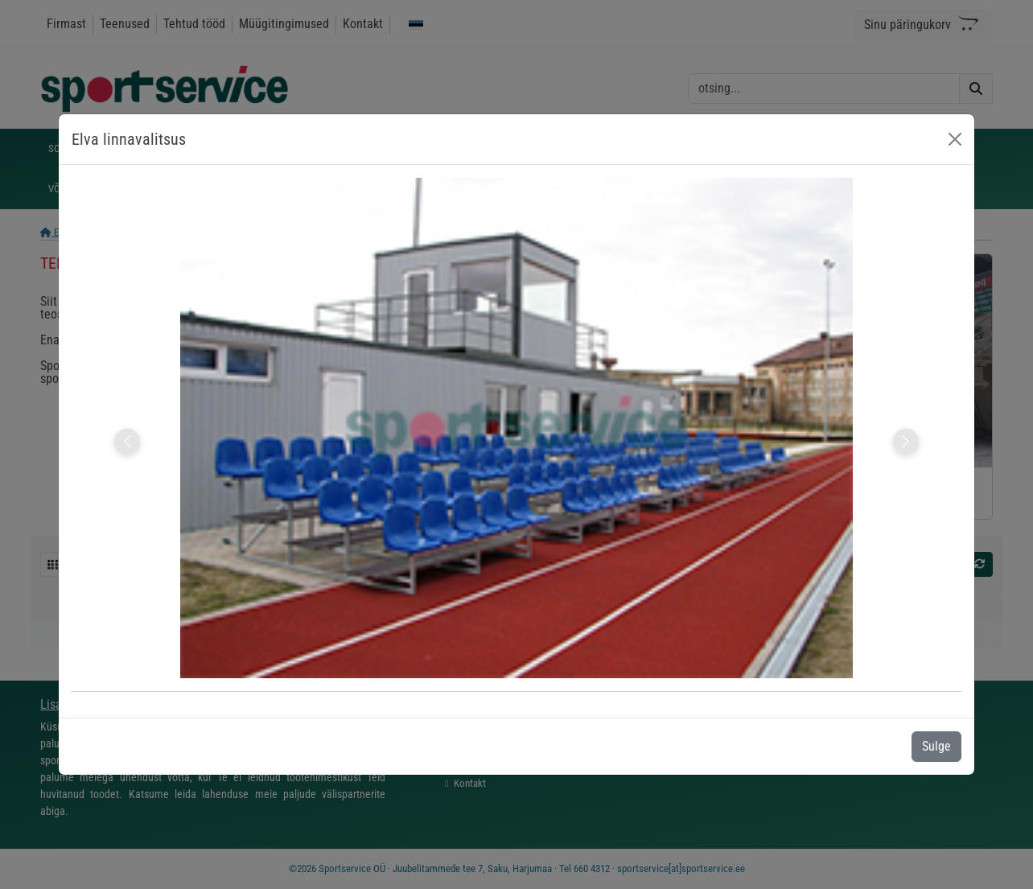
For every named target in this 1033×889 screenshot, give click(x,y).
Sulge (936, 746)
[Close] (955, 139)
